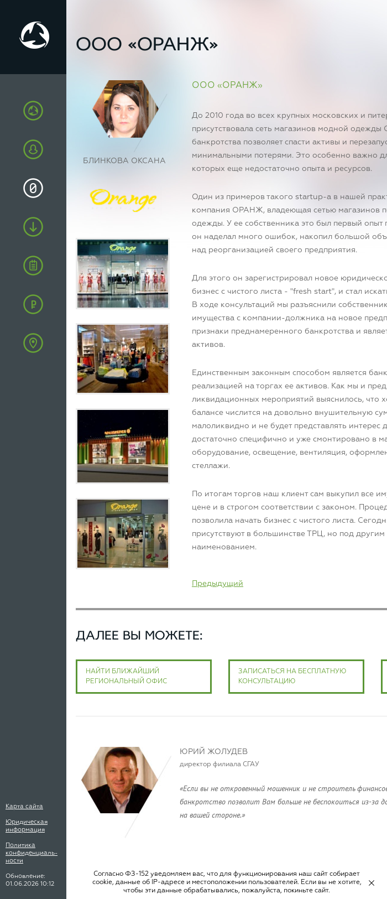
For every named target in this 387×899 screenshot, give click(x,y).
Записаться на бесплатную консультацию (292, 676)
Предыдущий (217, 584)
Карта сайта (24, 806)
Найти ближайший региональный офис (126, 676)
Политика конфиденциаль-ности (31, 853)
